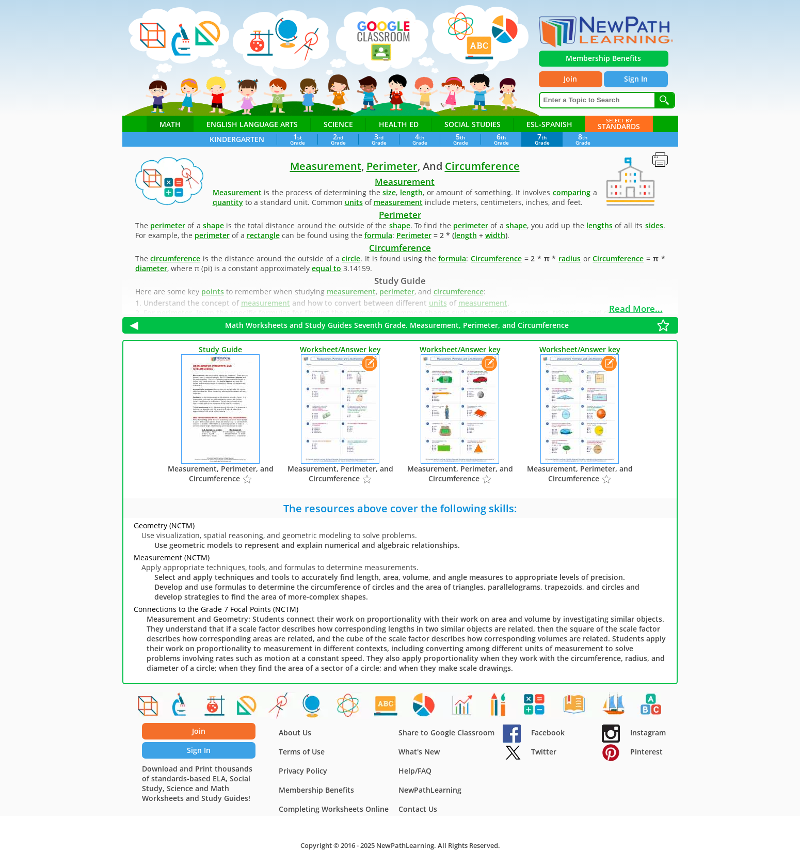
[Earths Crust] (312, 707)
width (495, 235)
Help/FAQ (414, 771)
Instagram (634, 732)
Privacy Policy (303, 771)
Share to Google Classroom (446, 732)
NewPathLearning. (406, 845)
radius (569, 258)
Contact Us (417, 809)
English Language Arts (252, 124)
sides (654, 225)
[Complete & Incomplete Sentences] (575, 707)
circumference (175, 258)
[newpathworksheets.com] (606, 32)
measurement (398, 202)
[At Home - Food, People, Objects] (499, 707)
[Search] (664, 102)
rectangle (263, 235)
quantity (228, 202)
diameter (151, 268)
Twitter (529, 752)
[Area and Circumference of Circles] (279, 707)
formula (378, 235)
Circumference (482, 166)
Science (338, 124)
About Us (295, 732)
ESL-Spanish (549, 124)
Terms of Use (302, 752)
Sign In (641, 80)
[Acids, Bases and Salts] (213, 707)
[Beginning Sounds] (652, 707)
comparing (571, 192)
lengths (599, 225)
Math (170, 124)
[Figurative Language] (387, 707)
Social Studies (472, 124)
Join (572, 80)
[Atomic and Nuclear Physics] (349, 707)
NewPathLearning (429, 790)
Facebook (534, 732)
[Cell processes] (180, 707)
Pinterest (632, 752)
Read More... (636, 308)
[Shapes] (147, 707)
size (389, 192)
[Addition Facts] (535, 707)
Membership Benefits (316, 790)
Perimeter (392, 166)
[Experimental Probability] (462, 707)
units (354, 202)
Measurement (325, 166)
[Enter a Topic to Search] (597, 102)
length (411, 192)
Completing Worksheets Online (334, 809)
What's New (419, 752)
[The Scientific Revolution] (424, 707)
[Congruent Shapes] (246, 707)
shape (213, 225)
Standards (619, 123)
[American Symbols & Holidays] (615, 707)
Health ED (399, 124)
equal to (326, 268)
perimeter (167, 225)
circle (351, 258)
